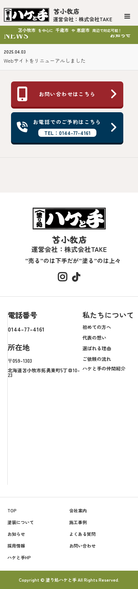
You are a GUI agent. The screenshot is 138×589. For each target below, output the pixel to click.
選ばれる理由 (96, 348)
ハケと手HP (19, 557)
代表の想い (94, 337)
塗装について (20, 522)
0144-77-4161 (26, 329)
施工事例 (78, 522)
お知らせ (16, 534)
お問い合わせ (82, 545)
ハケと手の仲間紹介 (103, 368)
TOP (12, 510)
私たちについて (108, 315)
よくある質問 (82, 534)
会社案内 (78, 510)
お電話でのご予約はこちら (67, 127)
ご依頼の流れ (96, 358)
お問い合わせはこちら (67, 94)
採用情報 (16, 545)
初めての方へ (96, 326)
